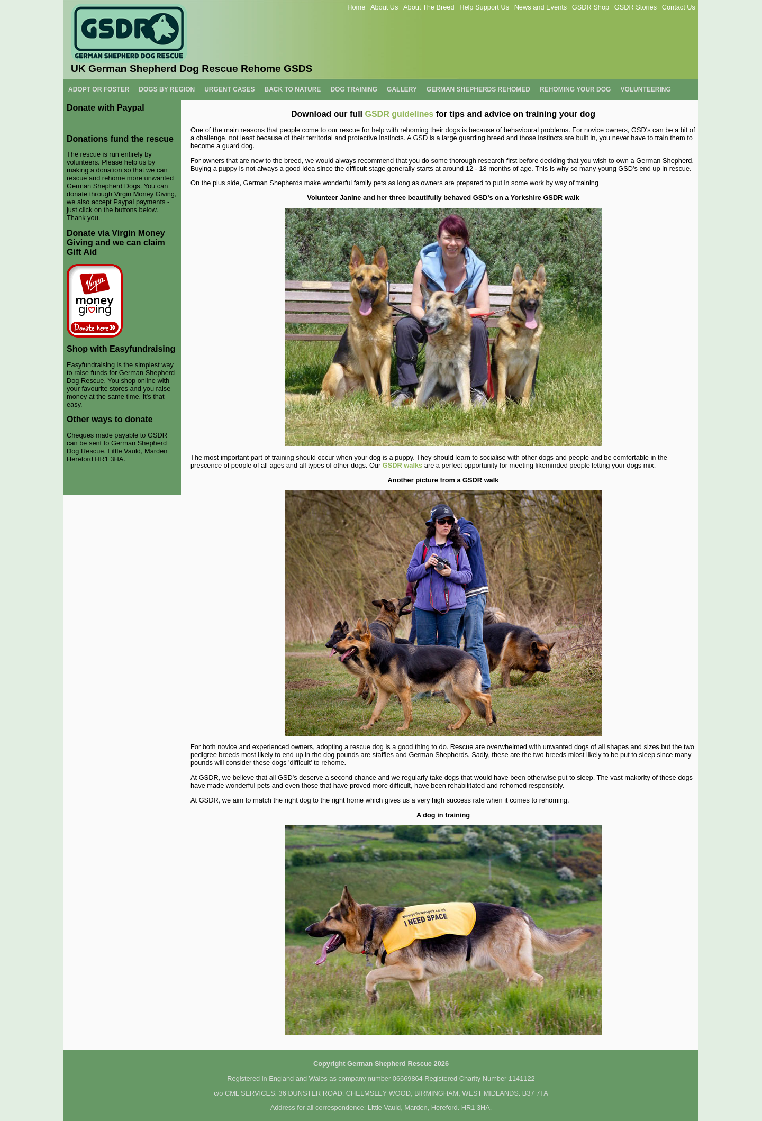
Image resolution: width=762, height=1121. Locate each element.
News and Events (540, 7)
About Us (384, 7)
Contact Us (678, 7)
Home (356, 7)
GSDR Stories (635, 7)
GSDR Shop (590, 7)
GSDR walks (402, 465)
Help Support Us (484, 7)
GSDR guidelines (399, 114)
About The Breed (429, 7)
